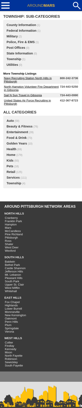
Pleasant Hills (14, 278)
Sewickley (11, 362)
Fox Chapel (12, 302)
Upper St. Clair (14, 284)
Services (13, 177)
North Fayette (14, 355)
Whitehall (11, 291)
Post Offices (16, 47)
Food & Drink (17, 137)
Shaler (9, 244)
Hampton (11, 224)
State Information (20, 53)
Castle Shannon (15, 268)
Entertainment (17, 132)
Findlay (9, 345)
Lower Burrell (13, 308)
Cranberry (11, 218)
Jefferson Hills (14, 271)
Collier (9, 342)
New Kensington (15, 315)
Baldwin (10, 261)
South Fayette (14, 365)
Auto (10, 120)
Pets (10, 166)
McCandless (13, 231)
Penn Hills (11, 321)
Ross (8, 240)
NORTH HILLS (14, 213)
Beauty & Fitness (20, 126)
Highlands (11, 305)
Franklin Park (13, 221)
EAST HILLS (12, 297)
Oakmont (11, 318)
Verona (9, 331)
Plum (8, 325)
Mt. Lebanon (13, 274)
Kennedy (10, 349)
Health (11, 149)
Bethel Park (12, 265)
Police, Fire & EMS (21, 42)
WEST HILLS (13, 338)
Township (14, 59)
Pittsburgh (11, 237)
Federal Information (22, 30)
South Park (12, 281)
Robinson (11, 359)
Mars (8, 227)
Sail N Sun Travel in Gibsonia (23, 95)
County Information (21, 25)
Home (11, 155)
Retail (11, 172)
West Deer (12, 247)
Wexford (10, 250)
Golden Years (17, 143)
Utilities (12, 64)
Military (12, 36)
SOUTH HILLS (14, 257)
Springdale (12, 328)
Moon (8, 352)
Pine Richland (14, 234)
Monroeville (12, 312)
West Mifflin (12, 287)
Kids (10, 160)
